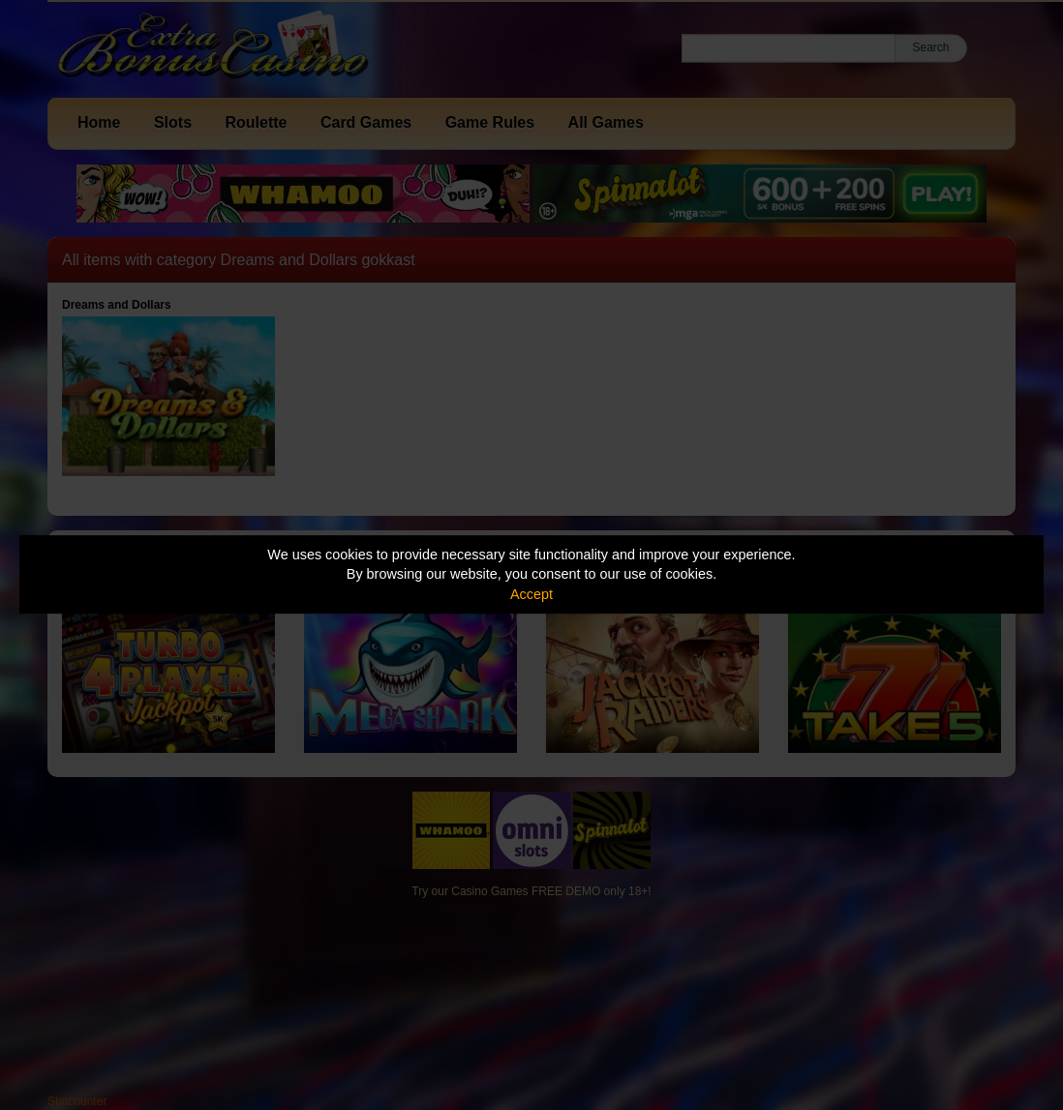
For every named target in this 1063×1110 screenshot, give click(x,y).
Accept (531, 594)
